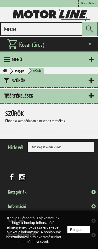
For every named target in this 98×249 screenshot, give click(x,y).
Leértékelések (19, 96)
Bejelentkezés (88, 3)
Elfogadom (79, 230)
